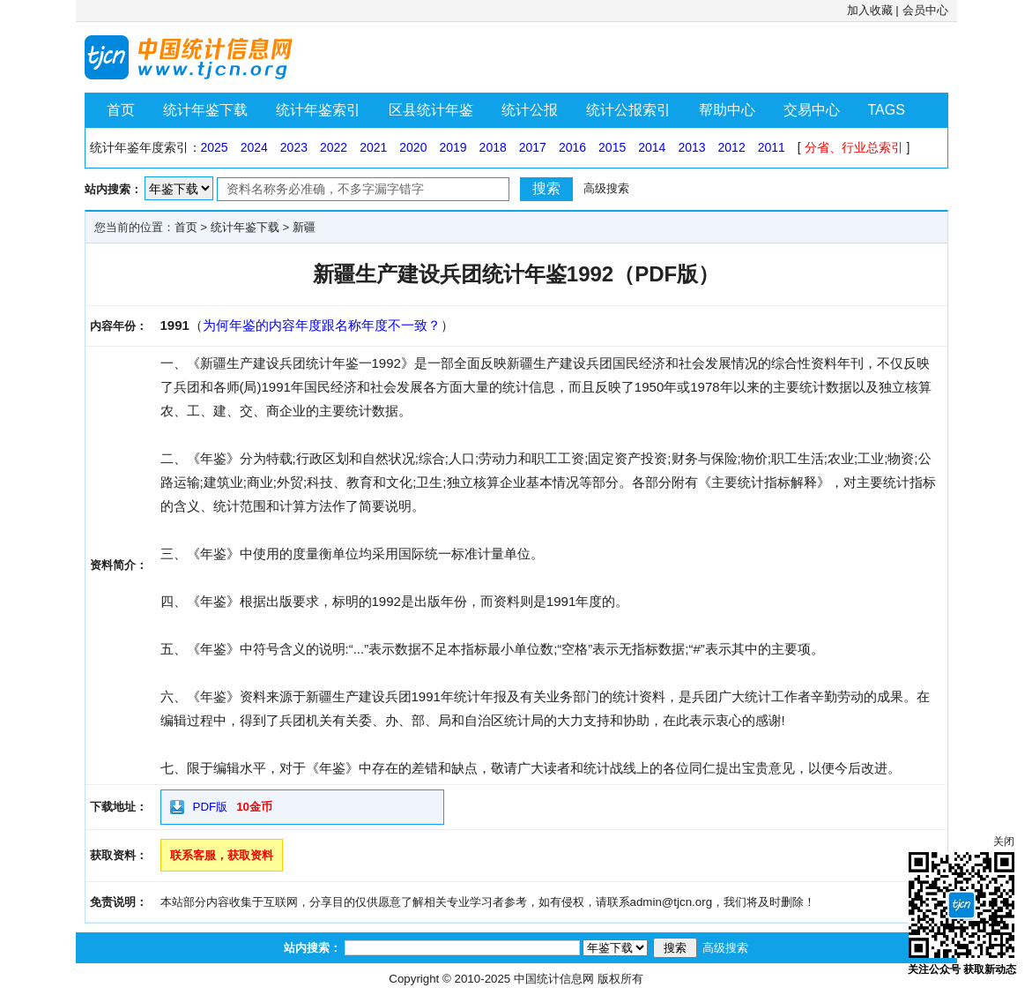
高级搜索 (606, 188)
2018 (493, 147)
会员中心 (925, 10)
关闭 (1003, 841)
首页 (121, 109)
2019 (452, 147)
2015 (612, 147)
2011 (771, 147)
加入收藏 (870, 10)
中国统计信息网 (554, 978)
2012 (732, 147)
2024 (254, 147)
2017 (532, 147)
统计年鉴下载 (205, 109)
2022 (333, 147)
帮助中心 (727, 109)
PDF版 (210, 806)
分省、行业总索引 (854, 147)
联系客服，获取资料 (221, 855)
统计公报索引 (628, 109)
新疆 (304, 227)
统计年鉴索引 (318, 109)
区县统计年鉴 (431, 109)
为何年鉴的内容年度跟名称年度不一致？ (322, 325)
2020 (413, 147)
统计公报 (529, 109)
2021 (373, 147)
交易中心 (811, 109)
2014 (651, 147)
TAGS (886, 109)
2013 (691, 147)
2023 (294, 147)
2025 (214, 147)
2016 (572, 147)
